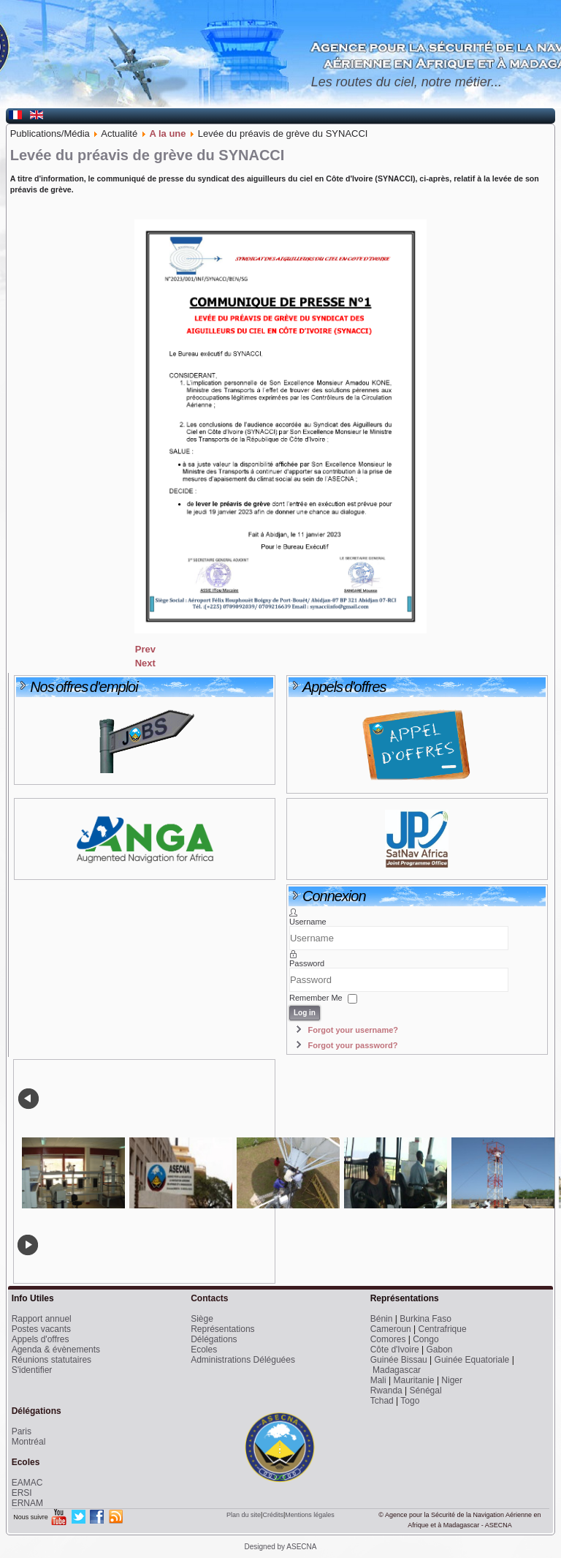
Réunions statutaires (51, 1360)
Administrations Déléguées (243, 1360)
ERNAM (27, 1503)
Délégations (214, 1339)
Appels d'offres (40, 1339)
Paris (21, 1431)
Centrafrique (443, 1329)
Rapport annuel (42, 1319)
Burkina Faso (425, 1319)
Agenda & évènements (56, 1349)
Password (306, 963)
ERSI (22, 1493)
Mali (378, 1380)
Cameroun (390, 1329)
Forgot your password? (353, 1045)
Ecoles (204, 1349)
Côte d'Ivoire (394, 1349)
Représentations (222, 1329)
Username (308, 921)
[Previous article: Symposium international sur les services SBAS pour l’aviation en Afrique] (145, 649)
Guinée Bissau (398, 1360)
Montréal (29, 1442)
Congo (425, 1339)
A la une (167, 133)
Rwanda (386, 1390)
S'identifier (32, 1370)
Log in (305, 1013)
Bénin (381, 1319)
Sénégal (426, 1390)
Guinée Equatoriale (472, 1360)
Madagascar (397, 1370)
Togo (409, 1401)
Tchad (382, 1401)
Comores (388, 1339)
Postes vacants (41, 1329)
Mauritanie (414, 1380)
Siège (202, 1319)
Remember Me (316, 998)
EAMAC (27, 1483)
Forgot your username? (353, 1030)
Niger (451, 1380)
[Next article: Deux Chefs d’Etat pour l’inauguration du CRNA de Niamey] (145, 663)
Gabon (440, 1349)
